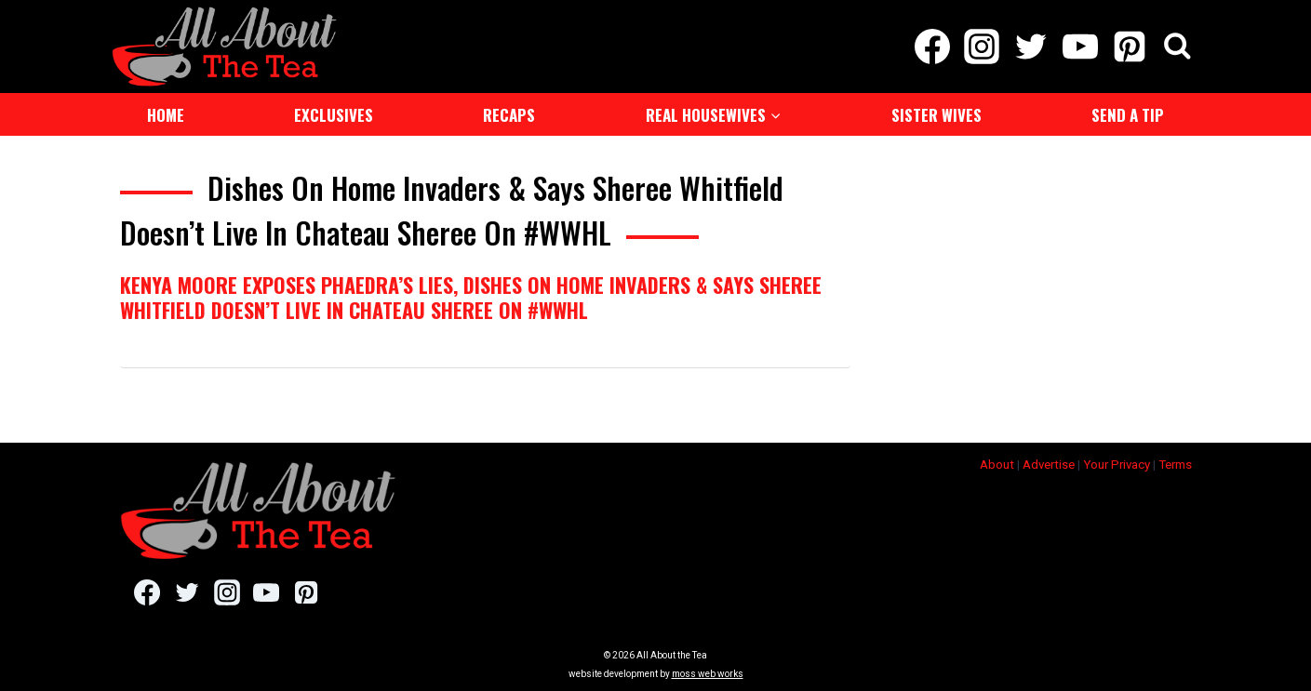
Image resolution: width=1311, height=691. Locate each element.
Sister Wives (936, 114)
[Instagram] (981, 46)
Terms (1175, 465)
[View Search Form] (1177, 47)
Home (165, 114)
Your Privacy (1116, 465)
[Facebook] (931, 46)
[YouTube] (1080, 46)
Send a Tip (1127, 114)
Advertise (1049, 465)
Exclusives (333, 114)
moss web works (707, 674)
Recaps (509, 114)
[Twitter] (1030, 46)
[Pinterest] (1130, 46)
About (997, 465)
